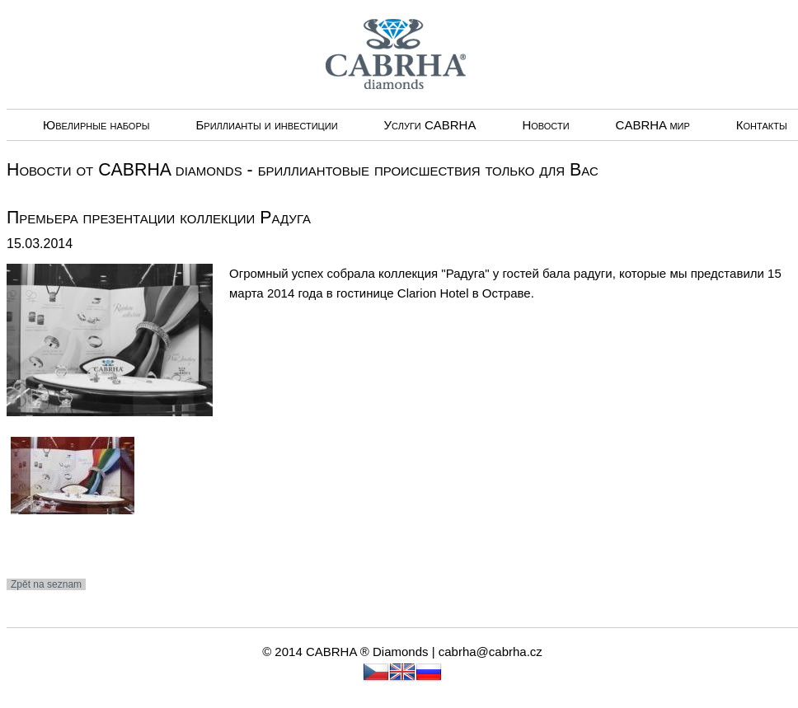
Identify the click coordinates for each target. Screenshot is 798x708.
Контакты (761, 125)
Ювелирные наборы (96, 125)
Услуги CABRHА (430, 125)
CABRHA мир (653, 125)
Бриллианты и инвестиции (266, 125)
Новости (545, 125)
